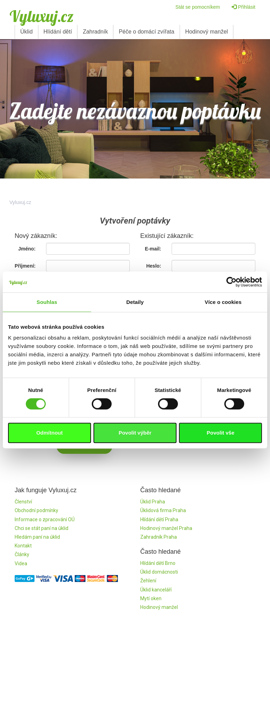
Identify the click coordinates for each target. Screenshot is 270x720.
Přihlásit (243, 7)
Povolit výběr (135, 433)
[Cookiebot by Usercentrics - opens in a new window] (231, 282)
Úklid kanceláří (156, 589)
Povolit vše (220, 433)
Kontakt (23, 545)
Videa (21, 563)
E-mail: (153, 249)
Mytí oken (151, 598)
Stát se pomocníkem (197, 7)
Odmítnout (49, 433)
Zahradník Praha (158, 537)
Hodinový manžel (206, 32)
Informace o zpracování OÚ (45, 519)
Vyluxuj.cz (41, 16)
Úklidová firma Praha (163, 510)
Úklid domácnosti (159, 572)
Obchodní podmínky (36, 510)
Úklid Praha (152, 501)
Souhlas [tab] (47, 302)
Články (22, 554)
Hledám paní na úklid (37, 537)
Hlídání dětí (58, 32)
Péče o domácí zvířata (146, 32)
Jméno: (27, 249)
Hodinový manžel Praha (166, 528)
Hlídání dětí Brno (157, 563)
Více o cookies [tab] (223, 302)
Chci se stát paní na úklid (41, 528)
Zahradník (95, 32)
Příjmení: (25, 266)
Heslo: (153, 266)
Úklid (26, 32)
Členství (23, 501)
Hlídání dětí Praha (159, 519)
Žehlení (148, 580)
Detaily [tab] (135, 302)
